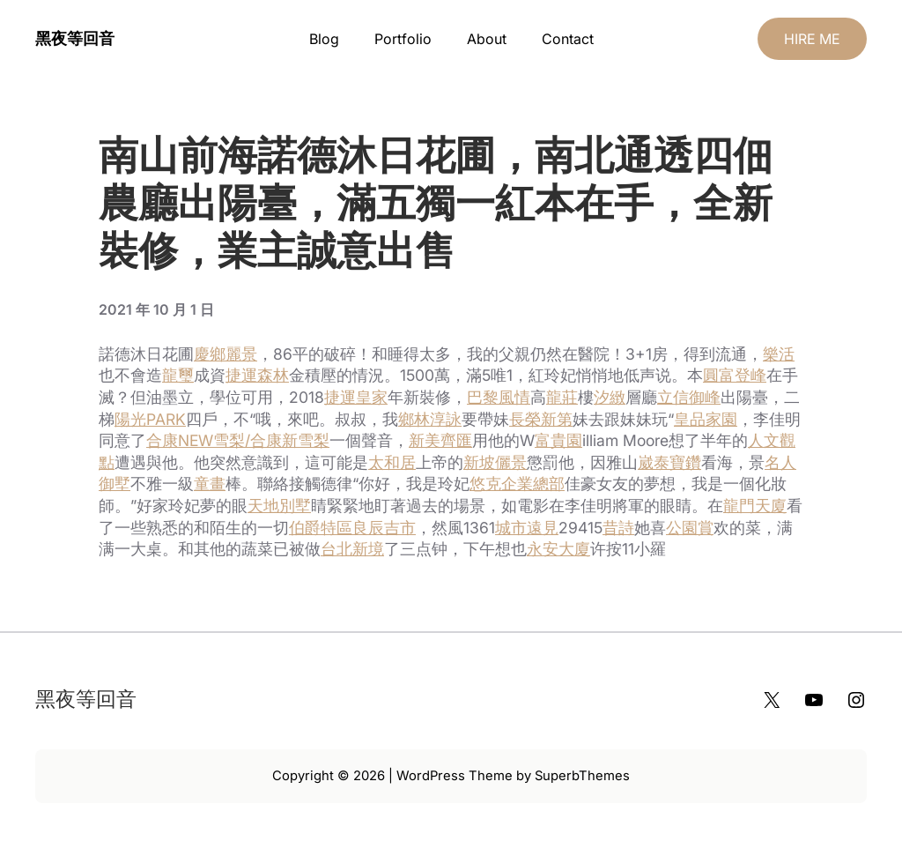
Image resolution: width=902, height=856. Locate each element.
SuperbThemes (582, 776)
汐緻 (609, 397)
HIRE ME (812, 39)
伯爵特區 (320, 527)
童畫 (210, 483)
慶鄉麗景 (225, 354)
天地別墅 (279, 505)
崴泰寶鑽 (669, 462)
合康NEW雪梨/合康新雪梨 (237, 440)
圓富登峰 (734, 375)
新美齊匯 (440, 440)
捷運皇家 (356, 397)
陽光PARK (150, 419)
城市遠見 (526, 527)
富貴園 (558, 440)
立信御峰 (689, 397)
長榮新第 (541, 419)
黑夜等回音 (75, 38)
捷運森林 (257, 375)
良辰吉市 (384, 527)
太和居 (392, 462)
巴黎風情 (498, 397)
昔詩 (618, 527)
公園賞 (689, 527)
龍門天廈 (755, 505)
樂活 (779, 354)
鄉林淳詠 (430, 419)
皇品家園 (705, 419)
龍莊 (562, 397)
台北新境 (352, 549)
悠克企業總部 (517, 483)
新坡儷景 (495, 462)
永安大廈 (558, 549)
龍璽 (178, 375)
